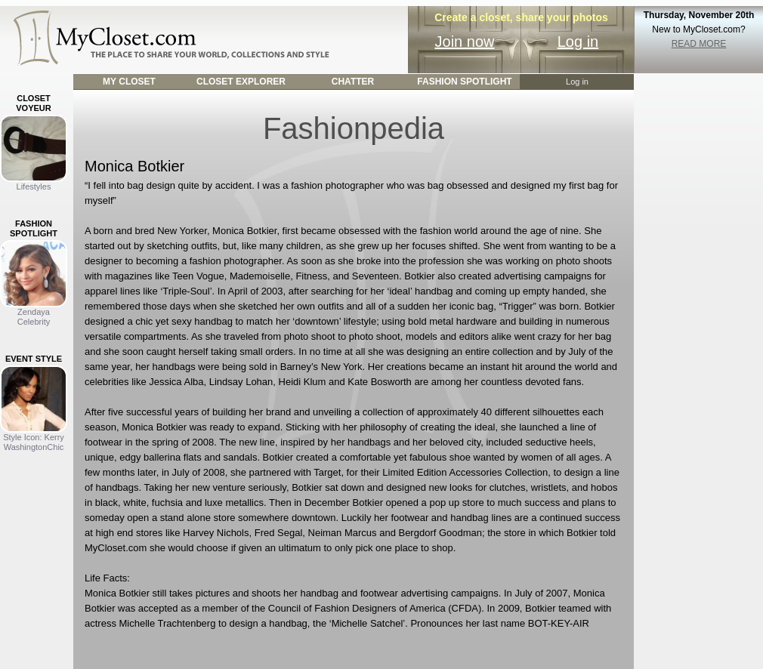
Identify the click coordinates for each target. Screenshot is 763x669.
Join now (465, 41)
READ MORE (699, 44)
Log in (578, 41)
